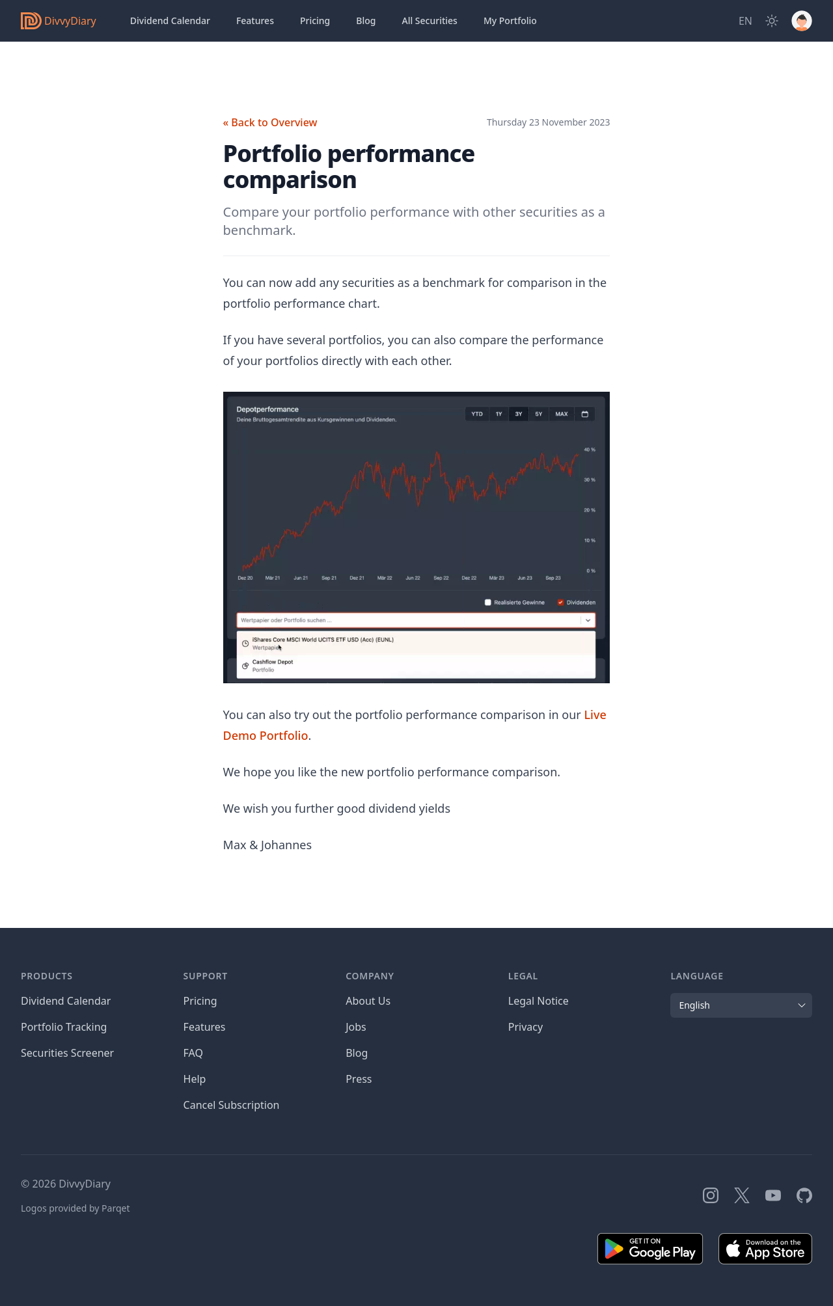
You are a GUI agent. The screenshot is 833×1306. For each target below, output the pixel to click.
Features (255, 20)
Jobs (356, 1027)
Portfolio (510, 20)
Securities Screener (67, 1053)
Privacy (525, 1027)
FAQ (193, 1053)
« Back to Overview (270, 122)
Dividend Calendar (170, 20)
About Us (368, 1001)
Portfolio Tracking (64, 1027)
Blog (366, 20)
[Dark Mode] (772, 21)
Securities (429, 20)
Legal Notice (538, 1001)
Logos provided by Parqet (75, 1208)
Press (359, 1079)
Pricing (315, 20)
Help (195, 1079)
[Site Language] (745, 20)
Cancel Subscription (232, 1105)
